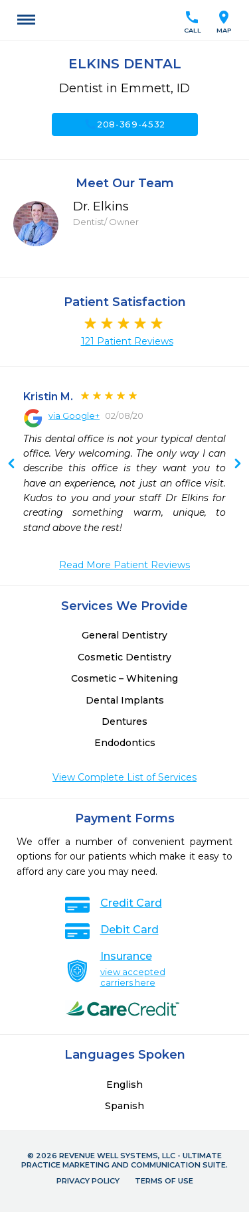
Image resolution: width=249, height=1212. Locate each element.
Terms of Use (164, 1180)
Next (11, 464)
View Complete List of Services (124, 777)
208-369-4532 (124, 124)
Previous (237, 464)
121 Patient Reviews (127, 341)
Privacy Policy (88, 1180)
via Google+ (74, 415)
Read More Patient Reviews (124, 565)
